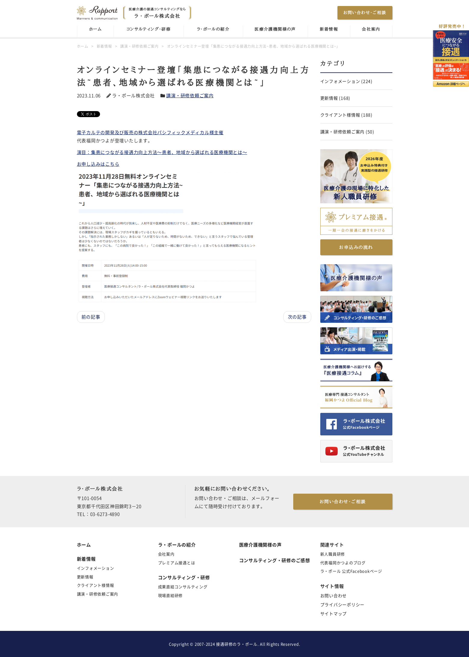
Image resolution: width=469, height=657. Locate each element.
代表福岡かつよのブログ (343, 562)
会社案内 (371, 29)
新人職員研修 (332, 554)
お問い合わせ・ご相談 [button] (364, 13)
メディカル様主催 (205, 132)
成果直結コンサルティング (183, 586)
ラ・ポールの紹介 (213, 29)
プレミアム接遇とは (176, 562)
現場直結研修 (170, 595)
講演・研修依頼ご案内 (190, 95)
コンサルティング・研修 (148, 29)
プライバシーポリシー (342, 604)
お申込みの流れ (356, 247)
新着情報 (329, 29)
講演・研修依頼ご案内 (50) (347, 132)
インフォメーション (95, 568)
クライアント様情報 (95, 585)
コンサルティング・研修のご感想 (274, 560)
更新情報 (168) (335, 98)
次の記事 (297, 316)
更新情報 (85, 577)
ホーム (95, 29)
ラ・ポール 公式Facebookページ (351, 571)
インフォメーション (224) (346, 81)
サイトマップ (333, 613)
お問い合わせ (333, 595)
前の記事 (90, 316)
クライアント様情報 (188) (346, 115)
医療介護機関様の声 (275, 29)
